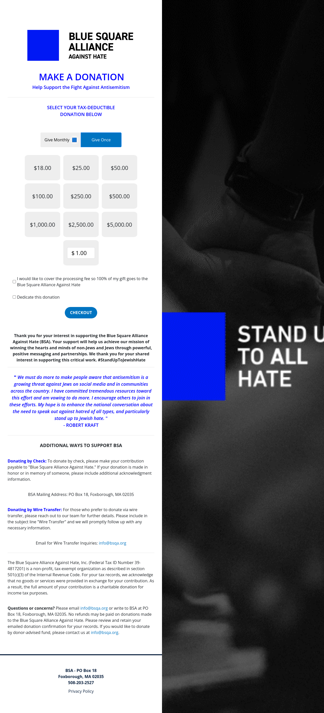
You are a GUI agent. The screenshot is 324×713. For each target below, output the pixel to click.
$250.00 (81, 196)
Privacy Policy (81, 691)
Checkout (81, 312)
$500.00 (119, 196)
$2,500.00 (81, 224)
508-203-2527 (81, 682)
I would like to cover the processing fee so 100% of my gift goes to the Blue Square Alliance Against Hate (82, 281)
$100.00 (42, 196)
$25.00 (81, 167)
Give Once (101, 140)
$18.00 (42, 167)
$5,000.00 (119, 224)
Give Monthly (57, 140)
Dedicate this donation (38, 297)
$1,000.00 (42, 224)
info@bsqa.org (112, 543)
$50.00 (119, 167)
